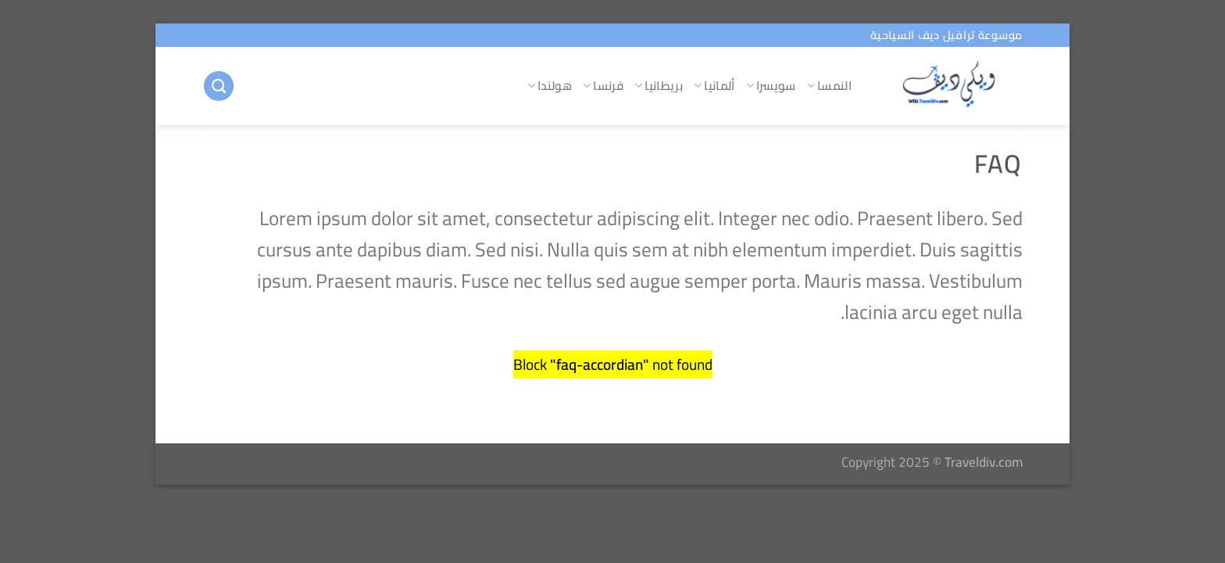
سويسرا (771, 85)
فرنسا (603, 85)
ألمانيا (714, 85)
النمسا (829, 85)
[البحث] (219, 86)
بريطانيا (658, 85)
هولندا (549, 85)
